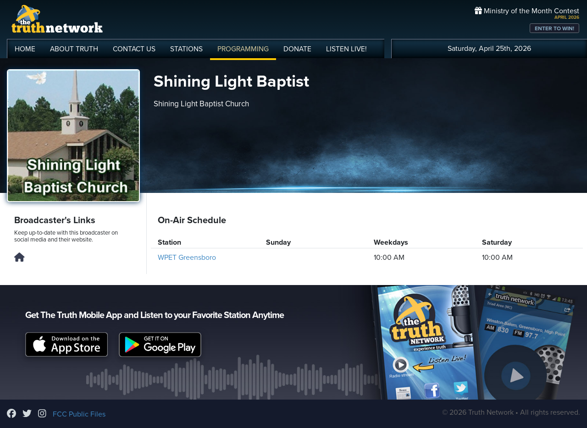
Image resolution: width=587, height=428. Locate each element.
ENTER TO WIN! (554, 28)
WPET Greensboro (187, 257)
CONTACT (134, 49)
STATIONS (186, 49)
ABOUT (74, 49)
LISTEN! (346, 49)
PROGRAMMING (243, 49)
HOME (25, 49)
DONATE (297, 49)
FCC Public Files (79, 414)
